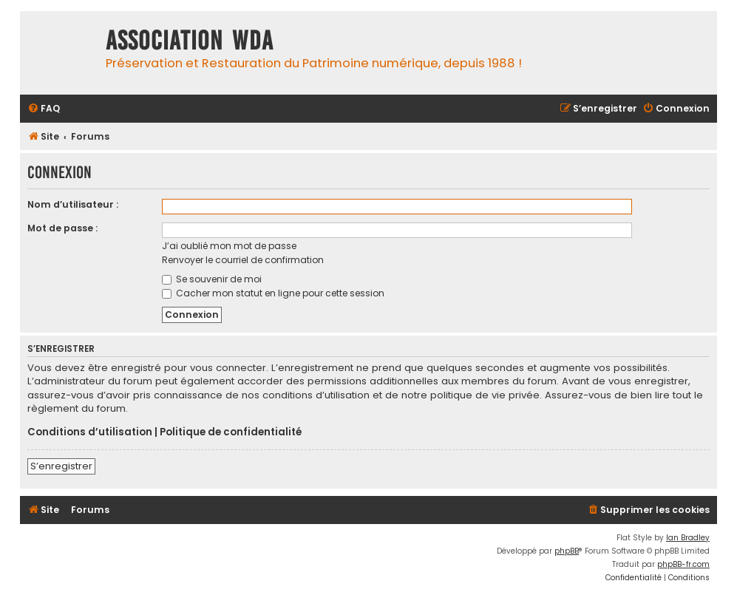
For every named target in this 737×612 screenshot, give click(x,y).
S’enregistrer (61, 466)
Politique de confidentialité (231, 432)
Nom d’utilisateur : (72, 204)
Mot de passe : (62, 228)
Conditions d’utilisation (89, 432)
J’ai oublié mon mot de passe (229, 245)
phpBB (566, 551)
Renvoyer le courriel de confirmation (243, 259)
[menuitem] (43, 109)
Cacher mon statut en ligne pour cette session (273, 293)
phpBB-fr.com (683, 564)
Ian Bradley (688, 537)
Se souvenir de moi (212, 279)
